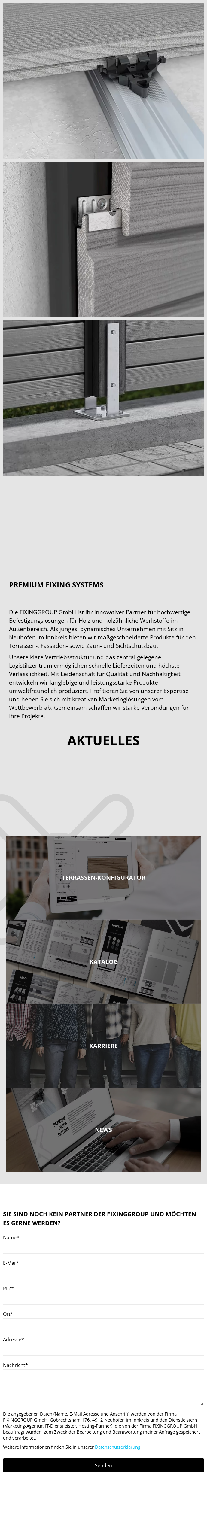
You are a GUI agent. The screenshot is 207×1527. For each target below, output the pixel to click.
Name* (11, 1237)
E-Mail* (11, 1263)
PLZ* (8, 1288)
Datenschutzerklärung (117, 1447)
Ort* (8, 1314)
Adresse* (13, 1339)
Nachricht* (15, 1365)
